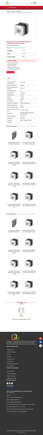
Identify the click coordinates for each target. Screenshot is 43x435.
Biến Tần (9, 354)
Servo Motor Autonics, (21, 47)
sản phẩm (13, 11)
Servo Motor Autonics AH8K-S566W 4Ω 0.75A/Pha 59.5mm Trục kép (14, 164)
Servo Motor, (14, 47)
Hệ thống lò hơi (10, 361)
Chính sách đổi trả (11, 371)
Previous (7, 317)
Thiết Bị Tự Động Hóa (11, 352)
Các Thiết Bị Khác (10, 366)
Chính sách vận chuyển (12, 378)
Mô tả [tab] (8, 78)
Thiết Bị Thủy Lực (10, 349)
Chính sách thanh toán (11, 373)
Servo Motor (18, 11)
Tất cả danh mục (11, 7)
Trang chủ (8, 11)
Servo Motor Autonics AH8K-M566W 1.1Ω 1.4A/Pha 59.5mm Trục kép (14, 185)
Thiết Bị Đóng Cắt (10, 359)
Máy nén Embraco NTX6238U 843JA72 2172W (21, 319)
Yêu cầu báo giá (10, 72)
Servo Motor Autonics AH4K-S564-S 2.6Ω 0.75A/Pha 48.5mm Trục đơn (14, 206)
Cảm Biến (9, 356)
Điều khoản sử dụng (11, 376)
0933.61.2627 (14, 395)
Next (36, 317)
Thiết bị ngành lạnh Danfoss (13, 363)
